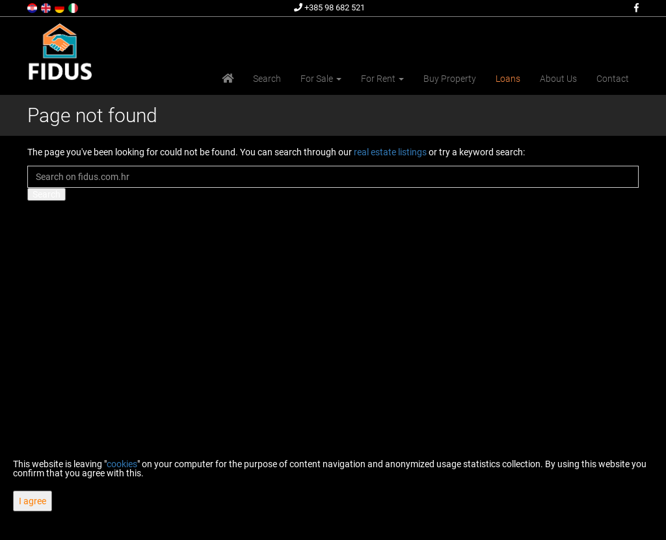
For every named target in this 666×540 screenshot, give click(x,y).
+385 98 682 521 (329, 7)
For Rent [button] (382, 78)
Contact (612, 78)
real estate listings (390, 152)
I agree (32, 501)
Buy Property (449, 78)
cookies (122, 464)
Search (267, 78)
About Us (558, 78)
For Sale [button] (320, 78)
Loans (508, 78)
